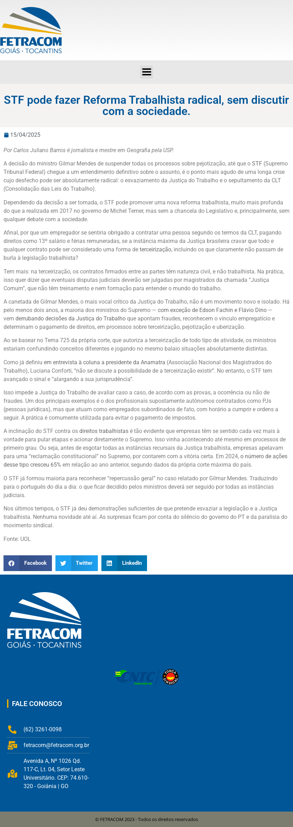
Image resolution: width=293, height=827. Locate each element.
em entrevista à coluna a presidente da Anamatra (104, 362)
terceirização (155, 249)
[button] (28, 563)
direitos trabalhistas (103, 431)
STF (257, 163)
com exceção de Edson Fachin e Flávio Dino (212, 310)
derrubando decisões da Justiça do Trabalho (70, 318)
